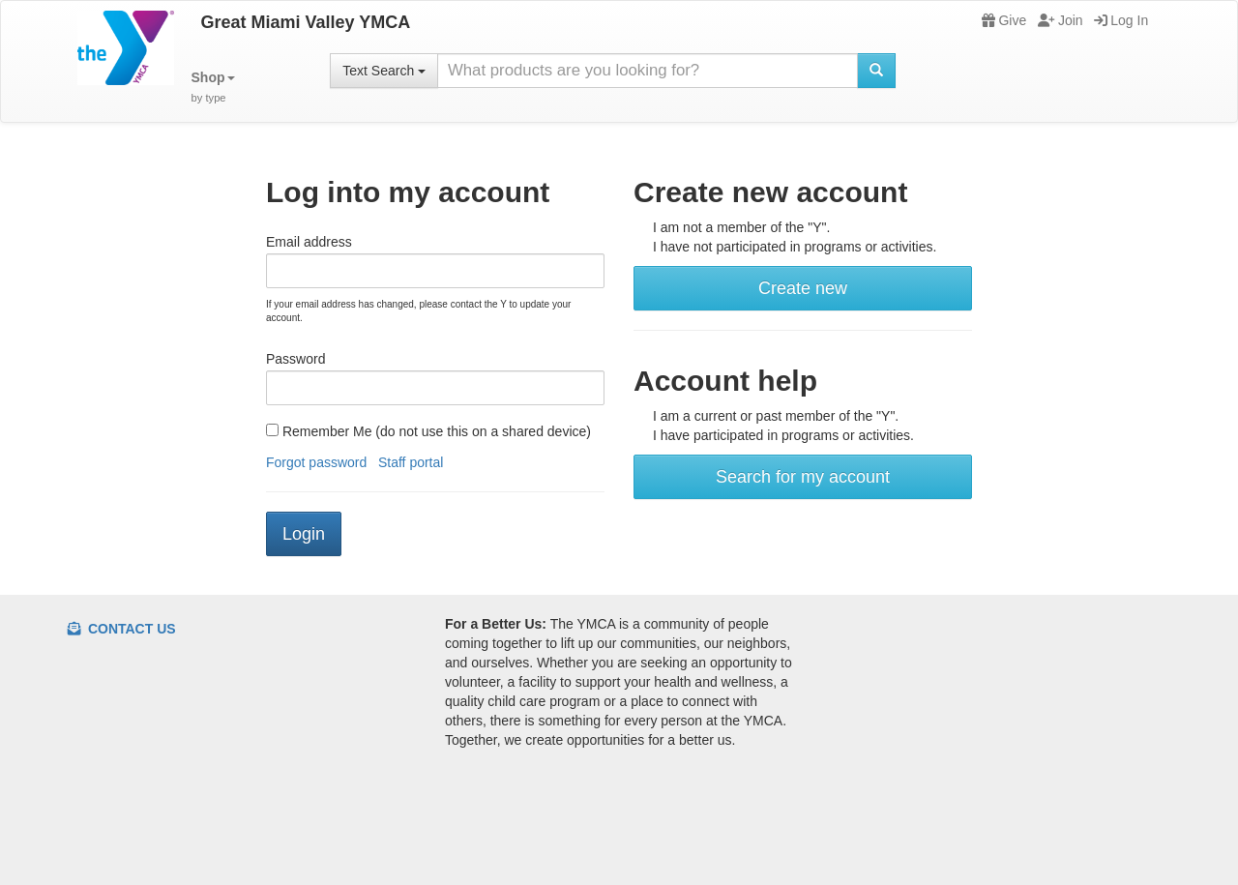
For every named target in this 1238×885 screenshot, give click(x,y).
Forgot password (316, 462)
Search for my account (803, 477)
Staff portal (410, 462)
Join (1060, 20)
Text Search (384, 70)
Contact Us (122, 628)
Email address (309, 242)
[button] (213, 87)
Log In (1121, 20)
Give (1004, 20)
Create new (802, 288)
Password (295, 359)
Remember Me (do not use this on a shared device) (428, 431)
